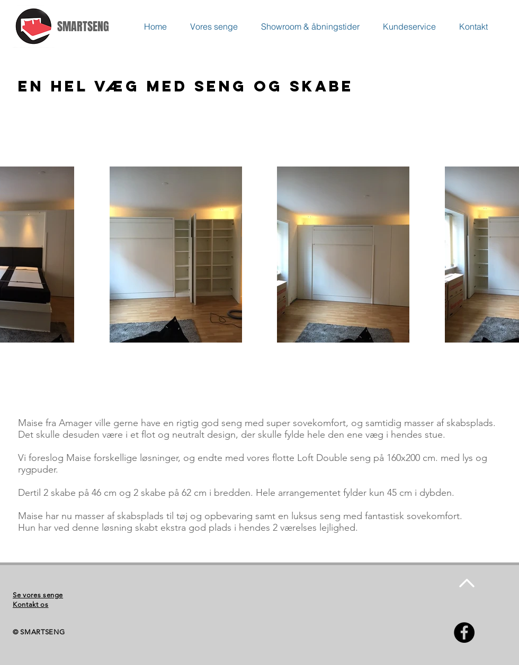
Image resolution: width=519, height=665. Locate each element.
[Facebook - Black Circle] (464, 632)
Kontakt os (31, 604)
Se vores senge (38, 595)
